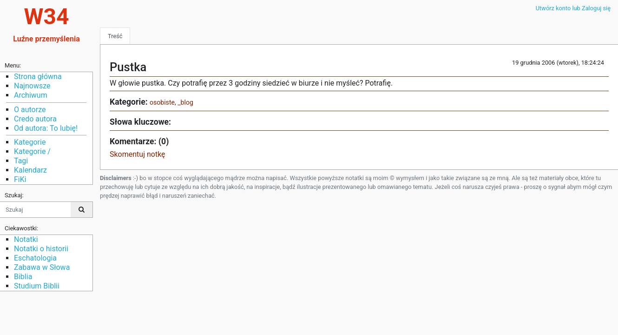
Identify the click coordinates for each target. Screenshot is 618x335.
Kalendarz (30, 170)
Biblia (23, 276)
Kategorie (30, 142)
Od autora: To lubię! (46, 128)
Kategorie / (32, 151)
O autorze (30, 109)
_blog (185, 102)
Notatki (26, 239)
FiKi (20, 179)
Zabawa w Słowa (42, 267)
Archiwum (30, 95)
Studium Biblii (36, 285)
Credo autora (35, 118)
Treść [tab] (115, 36)
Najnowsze (32, 85)
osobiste (162, 102)
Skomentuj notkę (137, 154)
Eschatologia (35, 258)
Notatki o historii (41, 248)
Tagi (21, 160)
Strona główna (38, 76)
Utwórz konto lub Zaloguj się (573, 8)
